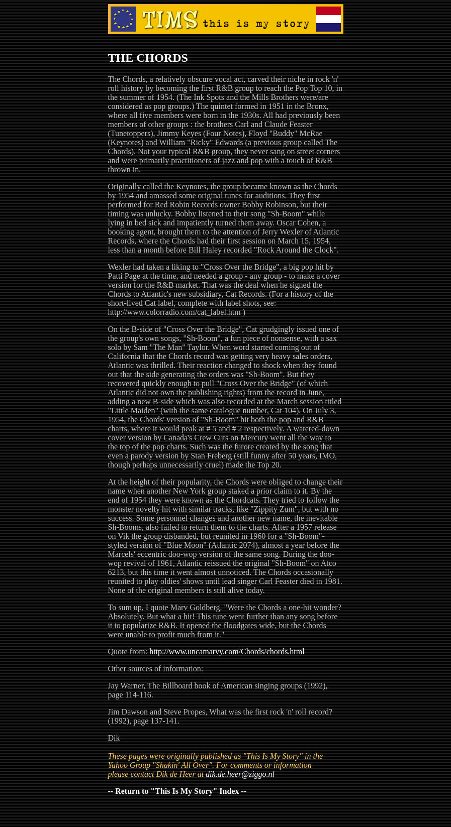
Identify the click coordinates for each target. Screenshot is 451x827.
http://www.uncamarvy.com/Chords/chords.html (227, 651)
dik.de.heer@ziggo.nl (240, 774)
